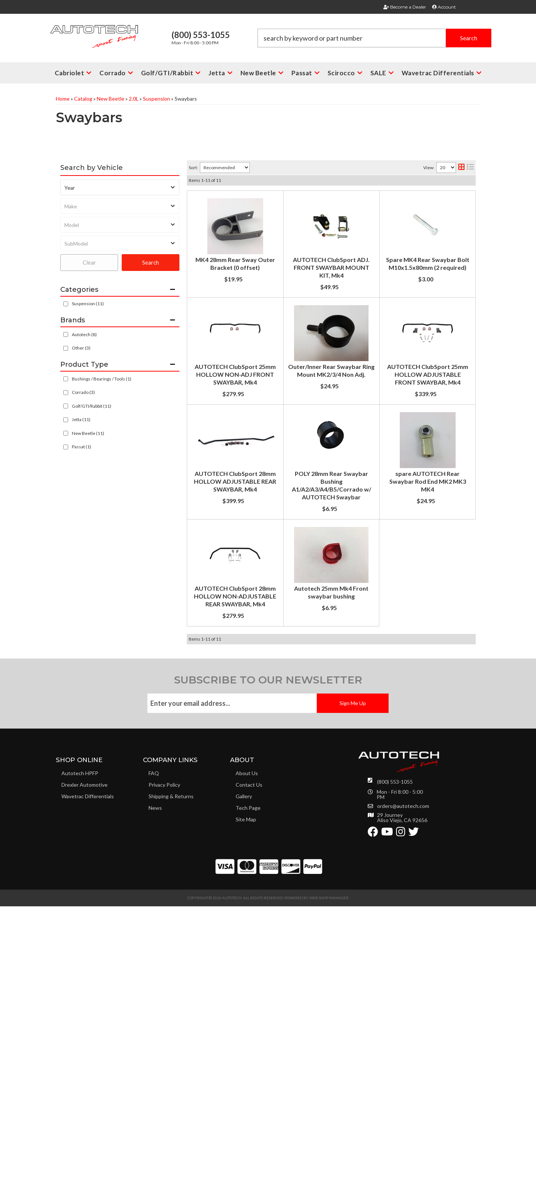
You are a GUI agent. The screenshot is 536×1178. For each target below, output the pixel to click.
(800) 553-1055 (395, 1053)
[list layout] (470, 167)
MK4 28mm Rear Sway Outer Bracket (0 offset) (313, 199)
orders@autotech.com (403, 1077)
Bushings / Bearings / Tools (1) (101, 379)
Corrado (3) (83, 392)
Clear (89, 262)
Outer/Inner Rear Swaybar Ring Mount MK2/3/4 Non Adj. (326, 468)
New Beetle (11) (88, 433)
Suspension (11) (88, 303)
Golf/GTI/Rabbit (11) (91, 406)
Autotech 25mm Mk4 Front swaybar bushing (309, 853)
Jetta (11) (81, 419)
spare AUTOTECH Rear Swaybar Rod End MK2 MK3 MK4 (326, 711)
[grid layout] (461, 167)
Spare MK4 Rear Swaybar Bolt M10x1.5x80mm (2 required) (329, 341)
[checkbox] (65, 334)
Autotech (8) (84, 334)
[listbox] (119, 187)
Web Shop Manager (328, 1169)
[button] (374, 38)
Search (150, 262)
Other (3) (81, 348)
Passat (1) (81, 446)
